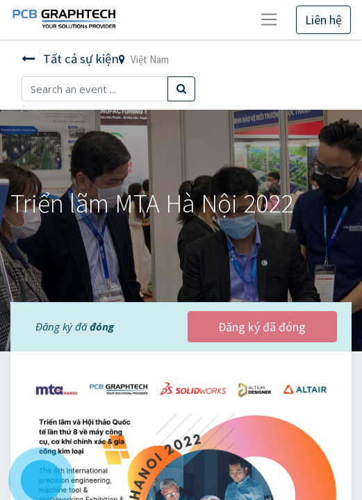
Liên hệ (323, 20)
